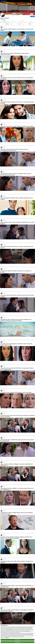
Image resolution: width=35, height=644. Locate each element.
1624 (17, 627)
